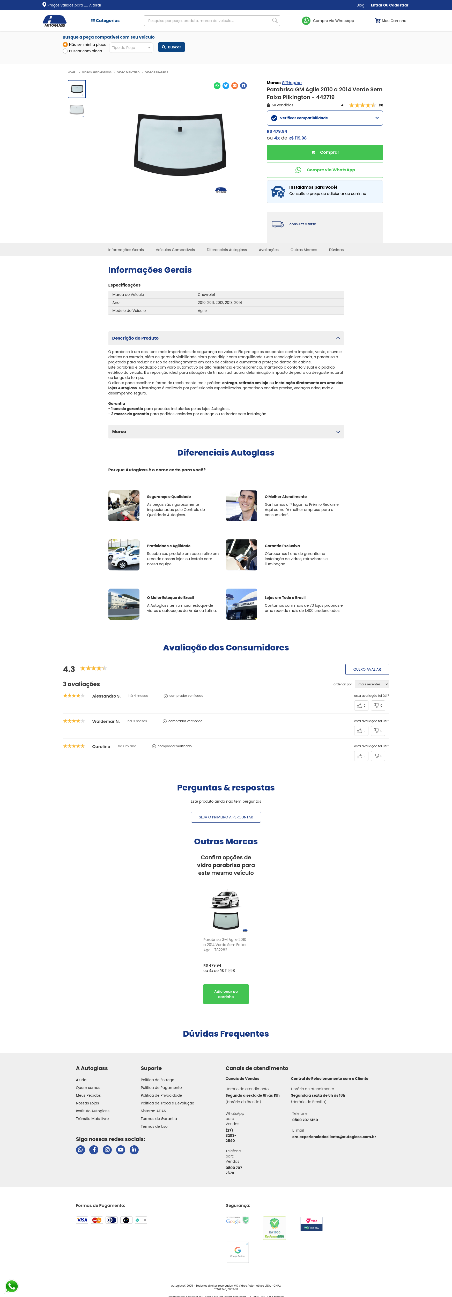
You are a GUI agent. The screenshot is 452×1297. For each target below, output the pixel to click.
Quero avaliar (367, 669)
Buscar (171, 47)
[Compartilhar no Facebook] (243, 85)
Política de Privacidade (161, 1095)
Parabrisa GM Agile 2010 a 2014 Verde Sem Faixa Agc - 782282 (224, 944)
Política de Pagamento (161, 1087)
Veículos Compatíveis (175, 249)
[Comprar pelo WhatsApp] (325, 170)
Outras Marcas (304, 249)
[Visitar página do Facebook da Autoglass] (93, 1149)
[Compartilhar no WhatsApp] (217, 85)
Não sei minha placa (85, 44)
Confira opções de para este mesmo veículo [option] (226, 865)
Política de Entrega (157, 1079)
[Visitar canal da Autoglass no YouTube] (120, 1149)
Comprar (325, 152)
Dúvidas (336, 249)
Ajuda (81, 1079)
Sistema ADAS (153, 1110)
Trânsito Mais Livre (92, 1118)
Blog (360, 5)
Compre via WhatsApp (333, 20)
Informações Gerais (126, 249)
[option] (226, 947)
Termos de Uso (154, 1126)
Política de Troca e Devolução (167, 1103)
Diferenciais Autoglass (227, 249)
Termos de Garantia (159, 1118)
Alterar (95, 5)
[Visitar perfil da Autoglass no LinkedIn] (134, 1149)
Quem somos (88, 1087)
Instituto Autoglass (93, 1110)
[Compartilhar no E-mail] (234, 85)
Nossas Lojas (87, 1103)
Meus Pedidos (88, 1095)
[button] (226, 338)
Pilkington (292, 82)
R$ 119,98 (297, 138)
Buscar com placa (82, 51)
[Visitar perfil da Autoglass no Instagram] (107, 1149)
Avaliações (269, 249)
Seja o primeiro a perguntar (226, 817)
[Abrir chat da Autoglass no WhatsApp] (80, 1149)
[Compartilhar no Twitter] (226, 85)
